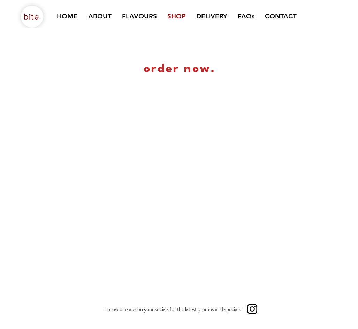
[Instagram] (252, 309)
